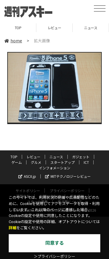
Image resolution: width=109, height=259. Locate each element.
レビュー (54, 27)
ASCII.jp (27, 176)
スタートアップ (62, 162)
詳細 (12, 228)
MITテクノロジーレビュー (68, 176)
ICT (86, 162)
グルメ (36, 162)
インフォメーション (54, 167)
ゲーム (16, 162)
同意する (54, 243)
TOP (18, 27)
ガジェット (81, 156)
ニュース (90, 27)
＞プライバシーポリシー (54, 256)
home (13, 41)
